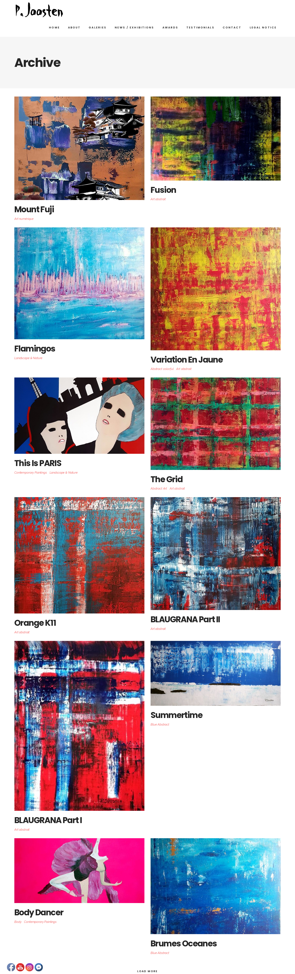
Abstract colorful (162, 369)
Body (17, 922)
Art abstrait (158, 199)
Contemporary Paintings (30, 472)
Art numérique (24, 219)
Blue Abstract (160, 724)
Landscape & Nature (28, 358)
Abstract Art (159, 488)
